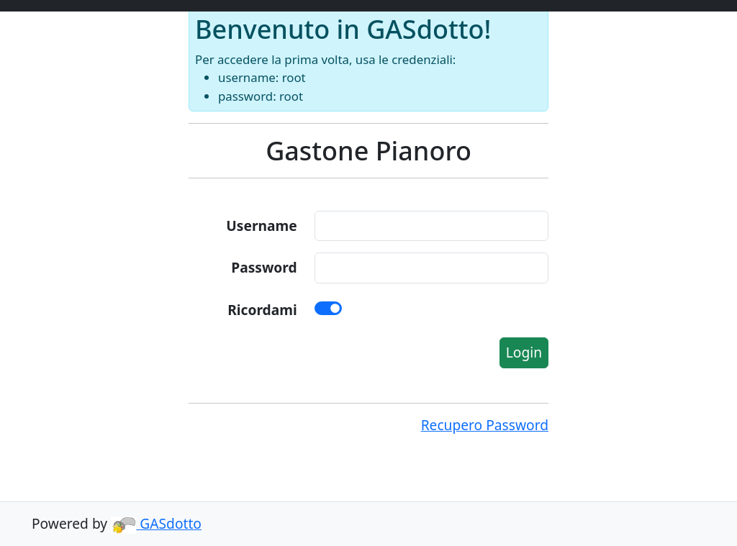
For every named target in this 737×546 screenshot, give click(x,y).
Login (524, 352)
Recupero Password (484, 424)
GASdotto (156, 523)
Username (261, 225)
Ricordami (262, 309)
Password (264, 267)
